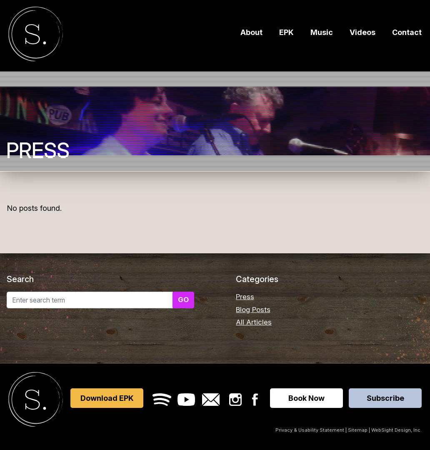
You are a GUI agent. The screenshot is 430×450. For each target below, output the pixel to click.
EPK (286, 34)
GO (183, 299)
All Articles (254, 322)
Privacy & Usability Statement (309, 430)
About (251, 34)
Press (245, 296)
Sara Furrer (35, 35)
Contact (407, 34)
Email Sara (210, 399)
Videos (362, 34)
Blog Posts (253, 309)
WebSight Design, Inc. (396, 430)
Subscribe (385, 398)
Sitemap (358, 430)
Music (321, 34)
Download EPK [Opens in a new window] (107, 398)
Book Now (306, 398)
